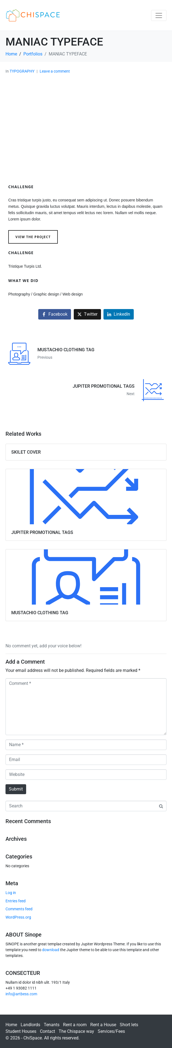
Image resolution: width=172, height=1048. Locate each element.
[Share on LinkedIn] (118, 314)
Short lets (129, 1024)
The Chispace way (76, 1031)
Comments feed (19, 909)
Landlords (30, 1024)
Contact (47, 1031)
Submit (16, 789)
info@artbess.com (21, 994)
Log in (11, 892)
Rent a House (103, 1024)
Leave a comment (55, 71)
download (50, 950)
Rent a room (75, 1024)
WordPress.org (18, 917)
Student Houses (21, 1031)
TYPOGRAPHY (22, 71)
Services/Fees (111, 1031)
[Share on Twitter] (87, 314)
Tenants (51, 1024)
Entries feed (16, 901)
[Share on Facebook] (54, 314)
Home (11, 1024)
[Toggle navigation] (158, 15)
